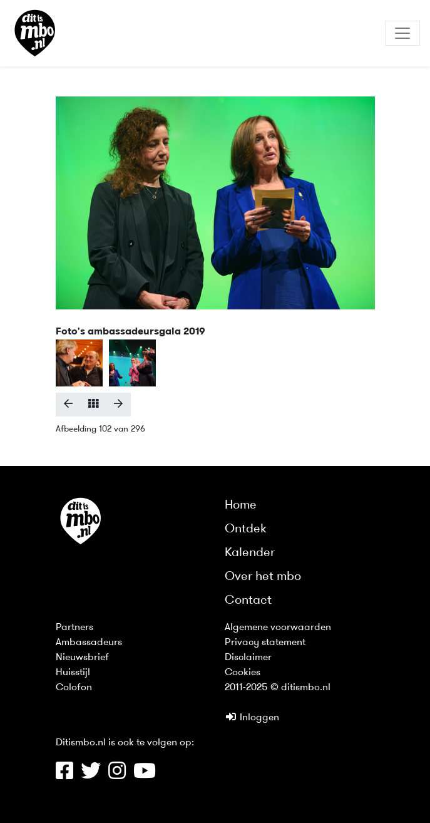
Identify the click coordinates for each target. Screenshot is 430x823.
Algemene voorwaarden (278, 628)
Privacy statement (265, 643)
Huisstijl (73, 673)
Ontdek (246, 529)
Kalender (250, 553)
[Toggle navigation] (402, 33)
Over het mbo (263, 577)
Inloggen (252, 718)
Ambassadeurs (89, 643)
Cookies (242, 673)
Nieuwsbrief (82, 658)
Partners (74, 628)
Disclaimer (248, 658)
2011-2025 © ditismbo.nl (277, 688)
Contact (248, 600)
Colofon (74, 688)
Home (241, 505)
